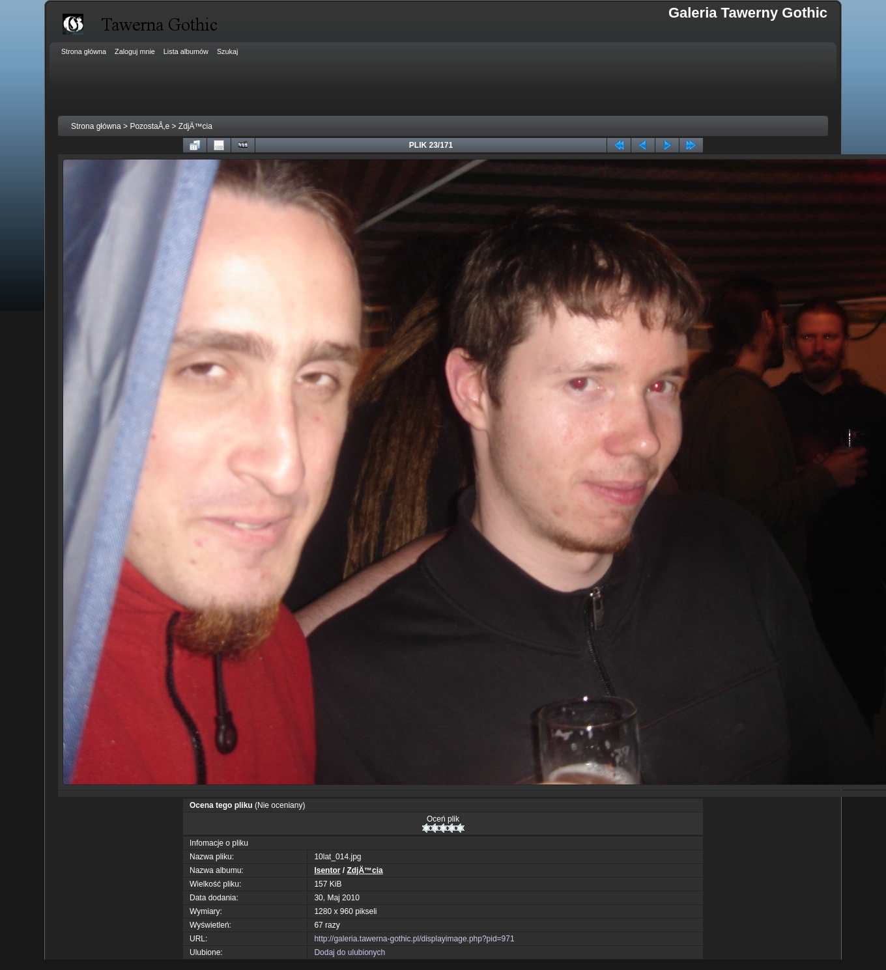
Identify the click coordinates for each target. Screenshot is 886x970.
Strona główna (96, 126)
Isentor (327, 870)
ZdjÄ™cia (195, 126)
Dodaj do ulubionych (349, 952)
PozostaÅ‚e (149, 126)
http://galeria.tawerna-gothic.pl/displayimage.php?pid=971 (414, 938)
